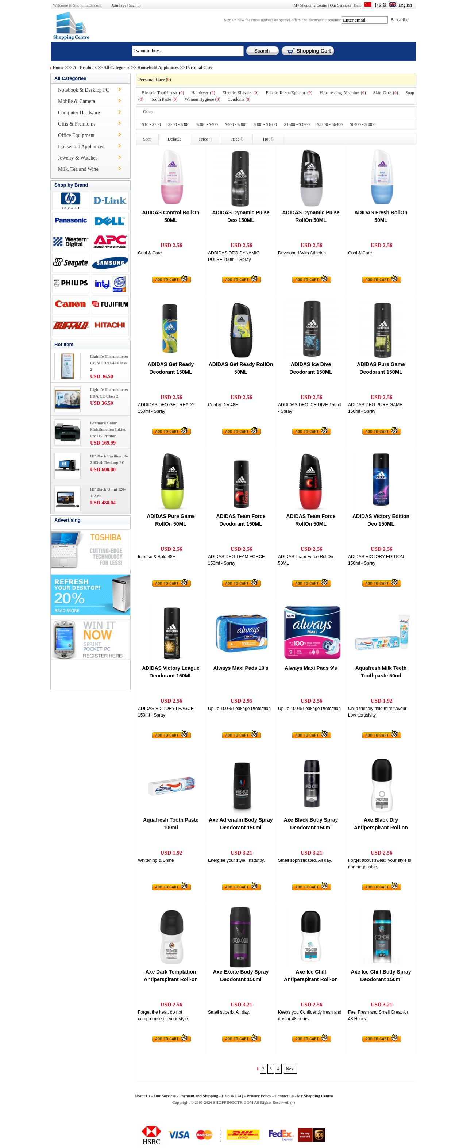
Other (148, 111)
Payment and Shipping (198, 1096)
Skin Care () (385, 92)
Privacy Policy (259, 1096)
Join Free (118, 5)
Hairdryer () (203, 92)
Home (58, 67)
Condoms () (239, 99)
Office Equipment (76, 135)
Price (205, 139)
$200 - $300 (178, 124)
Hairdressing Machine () (343, 92)
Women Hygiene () (202, 99)
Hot (268, 139)
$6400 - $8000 (362, 124)
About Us (142, 1096)
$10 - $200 (151, 124)
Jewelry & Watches (77, 158)
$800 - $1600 (265, 124)
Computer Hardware (79, 112)
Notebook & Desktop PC (83, 90)
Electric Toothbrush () (163, 92)
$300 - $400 (207, 124)
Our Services (340, 5)
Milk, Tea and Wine (78, 169)
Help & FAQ (232, 1096)
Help (357, 5)
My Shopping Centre (310, 5)
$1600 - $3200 (297, 124)
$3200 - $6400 (330, 124)
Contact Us (284, 1096)
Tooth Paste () (164, 99)
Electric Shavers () (241, 92)
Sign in (134, 5)
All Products (85, 67)
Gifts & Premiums (77, 124)
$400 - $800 (235, 124)
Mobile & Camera (76, 101)
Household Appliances (158, 67)
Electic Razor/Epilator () (289, 92)
